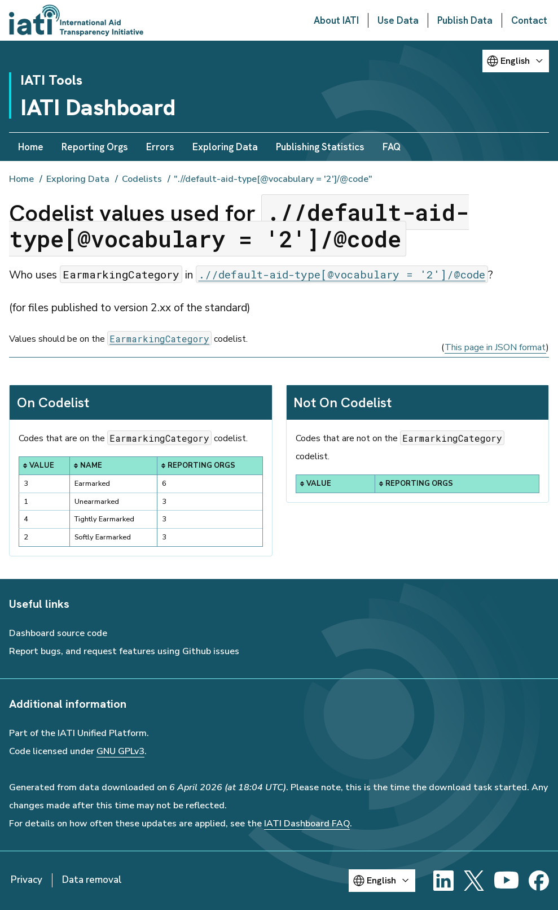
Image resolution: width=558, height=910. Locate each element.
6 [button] (164, 483)
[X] (474, 880)
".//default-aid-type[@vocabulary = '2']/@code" (273, 179)
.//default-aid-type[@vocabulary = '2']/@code (341, 274)
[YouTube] (506, 880)
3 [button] (164, 502)
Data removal (92, 879)
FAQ (392, 147)
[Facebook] (539, 880)
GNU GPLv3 (120, 751)
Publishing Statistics (320, 147)
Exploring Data (225, 147)
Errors (160, 147)
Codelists (142, 179)
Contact (529, 20)
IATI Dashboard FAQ (307, 823)
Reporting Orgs (94, 147)
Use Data (398, 20)
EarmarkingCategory (159, 338)
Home (30, 147)
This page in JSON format (495, 347)
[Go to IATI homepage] (76, 20)
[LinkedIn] (443, 880)
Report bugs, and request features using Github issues (124, 651)
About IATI (336, 20)
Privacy (26, 879)
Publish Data (465, 20)
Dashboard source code (58, 633)
